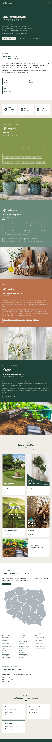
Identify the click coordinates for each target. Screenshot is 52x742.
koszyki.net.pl (32, 70)
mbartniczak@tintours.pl (40, 646)
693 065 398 (6, 652)
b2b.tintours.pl (9, 729)
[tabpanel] (26, 646)
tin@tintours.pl (5, 681)
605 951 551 (38, 644)
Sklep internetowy (9, 38)
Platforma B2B (22, 38)
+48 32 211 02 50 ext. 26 (9, 679)
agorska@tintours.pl (23, 637)
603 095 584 (6, 635)
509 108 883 (6, 644)
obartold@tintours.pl (23, 654)
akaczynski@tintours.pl (23, 644)
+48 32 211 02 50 (34, 709)
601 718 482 (38, 635)
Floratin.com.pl (9, 396)
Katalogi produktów (35, 38)
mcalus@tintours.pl (6, 654)
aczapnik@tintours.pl (6, 637)
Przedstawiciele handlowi (11, 726)
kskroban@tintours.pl (39, 637)
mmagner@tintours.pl (6, 646)
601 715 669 (22, 652)
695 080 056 (22, 635)
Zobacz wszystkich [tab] (7, 583)
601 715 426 (22, 643)
